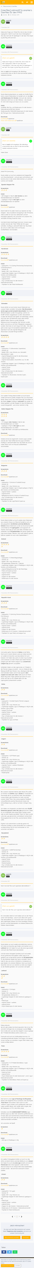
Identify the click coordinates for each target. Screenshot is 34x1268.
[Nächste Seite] (21, 1216)
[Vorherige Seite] (12, 1216)
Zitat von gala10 (8, 58)
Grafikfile (3, 118)
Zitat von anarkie (8, 141)
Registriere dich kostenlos (15, 1231)
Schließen (17, 1265)
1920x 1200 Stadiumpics (8, 120)
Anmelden (26, 1237)
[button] (31, 2)
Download (4, 207)
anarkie (5, 15)
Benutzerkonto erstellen (12, 1237)
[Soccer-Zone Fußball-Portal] (3, 2)
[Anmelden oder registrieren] (27, 2)
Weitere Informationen (7, 1265)
